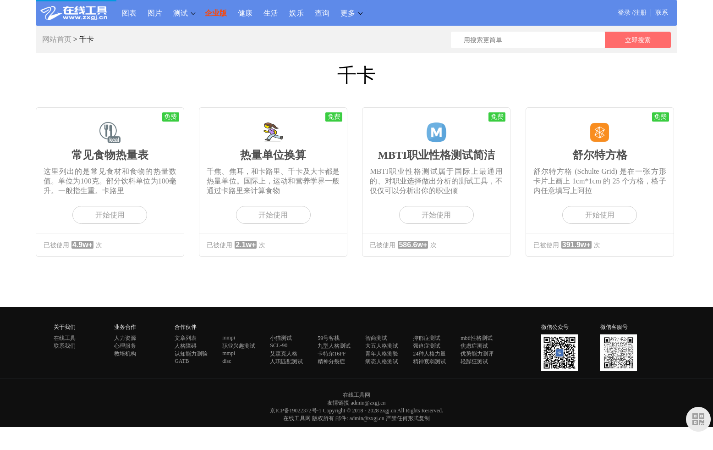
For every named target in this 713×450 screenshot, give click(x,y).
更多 (347, 13)
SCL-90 (278, 345)
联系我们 (65, 346)
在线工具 (65, 338)
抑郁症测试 (426, 338)
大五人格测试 (381, 346)
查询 (322, 13)
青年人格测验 (381, 353)
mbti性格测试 (477, 338)
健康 (245, 13)
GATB (182, 361)
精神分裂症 (331, 361)
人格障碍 (186, 346)
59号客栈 (329, 338)
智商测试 (376, 338)
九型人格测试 (334, 346)
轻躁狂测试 (474, 361)
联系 (661, 12)
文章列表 (186, 338)
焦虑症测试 (474, 346)
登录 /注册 (632, 12)
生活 (270, 13)
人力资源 (125, 338)
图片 (155, 13)
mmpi (228, 337)
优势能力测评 (477, 353)
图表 (129, 13)
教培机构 (125, 353)
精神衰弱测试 (429, 361)
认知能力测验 (191, 353)
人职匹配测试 (286, 361)
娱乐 (296, 13)
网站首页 (56, 39)
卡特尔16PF (332, 353)
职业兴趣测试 (238, 346)
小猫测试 (281, 338)
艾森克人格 (283, 353)
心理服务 (125, 346)
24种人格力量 (429, 353)
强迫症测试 (426, 346)
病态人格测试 (381, 361)
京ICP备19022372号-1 (296, 410)
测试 (180, 13)
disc (226, 361)
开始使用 (110, 215)
